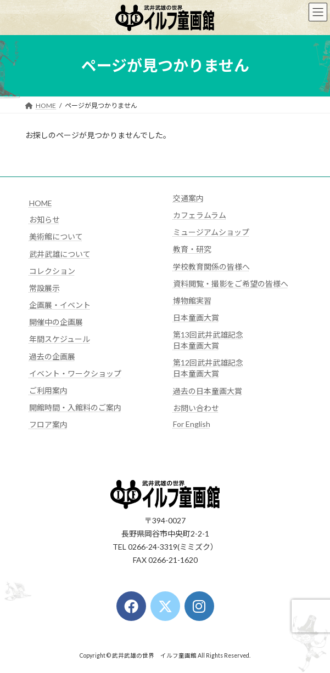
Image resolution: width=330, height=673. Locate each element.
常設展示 (44, 288)
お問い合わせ (196, 408)
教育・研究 (192, 249)
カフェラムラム (199, 215)
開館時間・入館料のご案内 (75, 407)
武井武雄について (60, 254)
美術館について (56, 236)
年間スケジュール (59, 339)
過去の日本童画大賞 (207, 391)
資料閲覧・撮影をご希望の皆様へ (230, 283)
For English (191, 424)
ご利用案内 (48, 390)
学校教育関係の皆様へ (211, 266)
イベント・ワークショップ (75, 373)
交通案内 (188, 198)
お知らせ (44, 219)
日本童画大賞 (196, 317)
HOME (40, 203)
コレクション (52, 271)
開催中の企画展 (56, 322)
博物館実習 (192, 300)
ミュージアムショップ (211, 232)
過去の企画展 (52, 356)
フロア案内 (48, 424)
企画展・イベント (60, 305)
